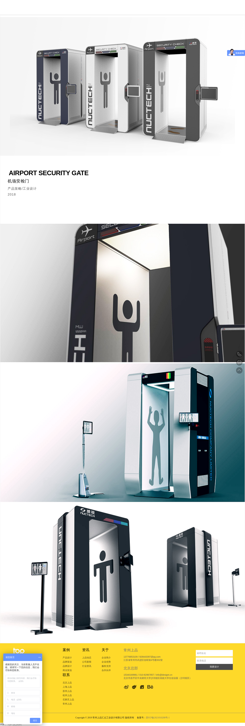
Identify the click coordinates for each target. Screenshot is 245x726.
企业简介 (106, 657)
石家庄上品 (68, 699)
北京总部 (131, 668)
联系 (66, 675)
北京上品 (67, 682)
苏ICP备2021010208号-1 (158, 717)
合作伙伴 (106, 670)
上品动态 (86, 657)
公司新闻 (86, 662)
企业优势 (106, 662)
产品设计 (67, 657)
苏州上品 (67, 691)
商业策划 (67, 670)
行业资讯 (86, 666)
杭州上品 (67, 695)
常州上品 (67, 703)
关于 (105, 650)
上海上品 (67, 687)
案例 (66, 650)
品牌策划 (67, 662)
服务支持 (106, 666)
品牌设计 (67, 666)
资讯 (85, 650)
